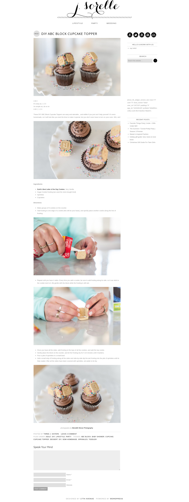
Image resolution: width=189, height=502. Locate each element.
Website (69, 485)
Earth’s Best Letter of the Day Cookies (51, 189)
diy (53, 437)
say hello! (133, 48)
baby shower (98, 437)
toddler (93, 439)
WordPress (116, 499)
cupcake (109, 437)
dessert (54, 439)
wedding (111, 23)
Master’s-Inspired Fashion (139, 134)
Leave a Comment (69, 434)
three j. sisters (51, 434)
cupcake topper (41, 439)
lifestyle (77, 23)
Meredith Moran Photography (82, 428)
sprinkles (83, 439)
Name (68, 475)
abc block (86, 437)
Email (68, 480)
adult (48, 437)
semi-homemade (70, 439)
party (94, 23)
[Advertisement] (141, 80)
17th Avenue (87, 499)
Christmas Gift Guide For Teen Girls (142, 142)
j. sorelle (94, 9)
